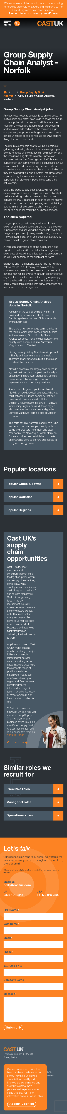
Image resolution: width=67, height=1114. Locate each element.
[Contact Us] (17, 23)
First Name (33, 914)
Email (33, 942)
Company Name (33, 984)
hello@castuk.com (17, 885)
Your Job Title (33, 970)
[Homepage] (50, 23)
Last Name (33, 928)
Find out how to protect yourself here (33, 14)
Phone (33, 956)
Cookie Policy (36, 1096)
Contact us (15, 742)
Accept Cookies (21, 1104)
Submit (12, 1027)
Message (33, 1007)
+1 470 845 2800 (48, 895)
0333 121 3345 (15, 736)
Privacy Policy (10, 1058)
